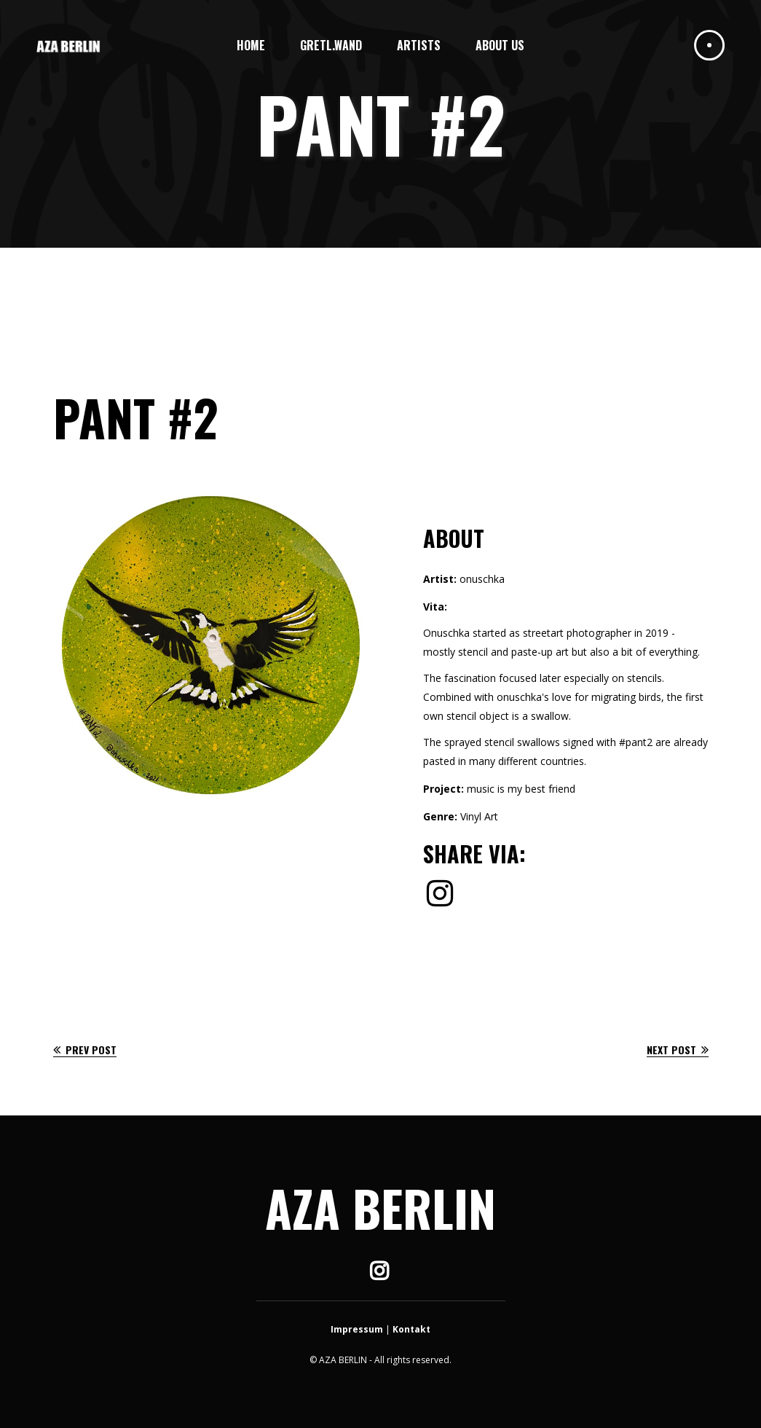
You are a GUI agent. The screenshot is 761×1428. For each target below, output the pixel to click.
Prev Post (85, 1049)
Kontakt (411, 1329)
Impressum (357, 1329)
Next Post (678, 1049)
